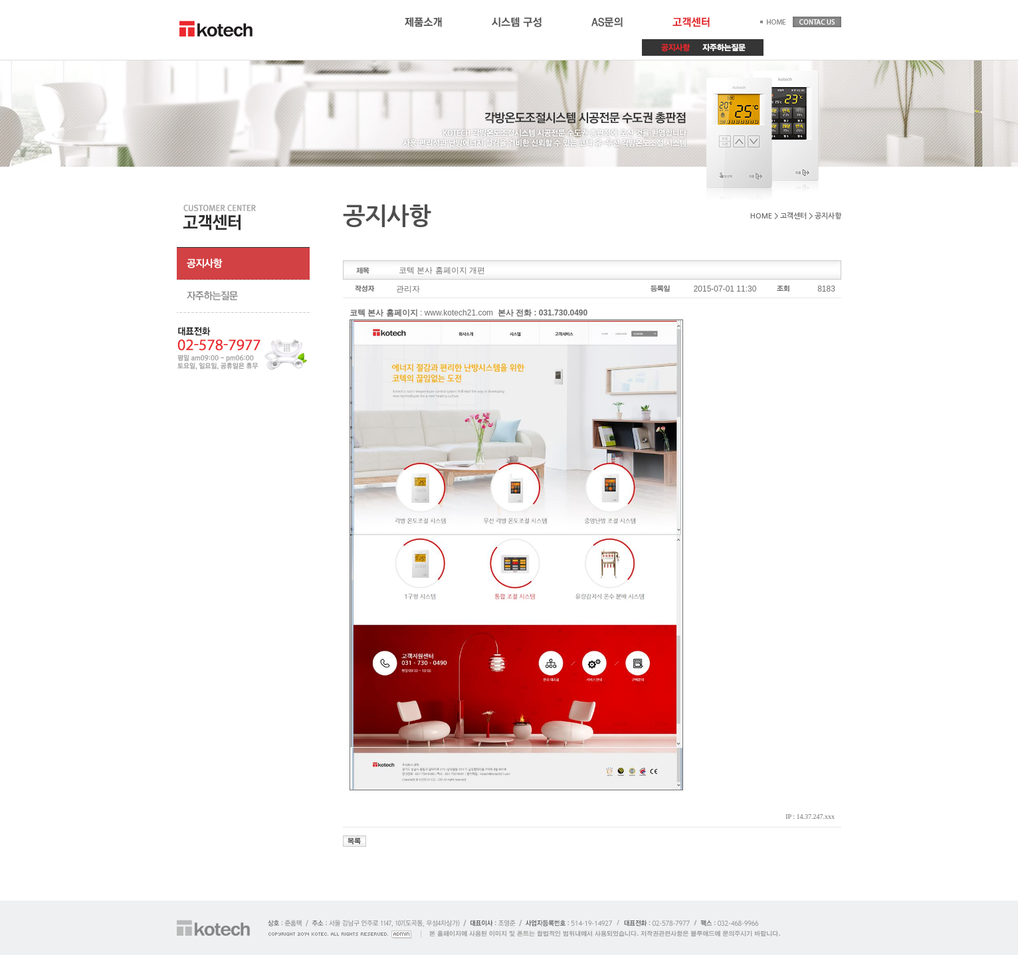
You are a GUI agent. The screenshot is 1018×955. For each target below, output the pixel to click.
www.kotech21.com (459, 312)
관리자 (408, 289)
